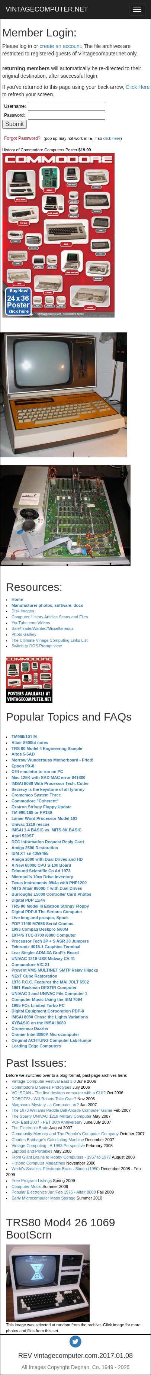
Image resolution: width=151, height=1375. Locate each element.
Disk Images (23, 611)
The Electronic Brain (30, 1128)
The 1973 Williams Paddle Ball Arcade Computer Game (62, 1110)
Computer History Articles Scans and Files (50, 617)
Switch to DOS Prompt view (37, 646)
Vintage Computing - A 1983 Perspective (48, 1145)
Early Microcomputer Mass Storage (44, 1198)
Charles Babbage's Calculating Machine (48, 1139)
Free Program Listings (32, 1180)
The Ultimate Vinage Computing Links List (50, 640)
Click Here (138, 87)
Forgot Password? (22, 138)
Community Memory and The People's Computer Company (65, 1133)
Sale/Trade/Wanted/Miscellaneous (43, 628)
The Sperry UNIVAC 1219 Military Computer (51, 1116)
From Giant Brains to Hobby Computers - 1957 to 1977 (61, 1157)
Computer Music (26, 1186)
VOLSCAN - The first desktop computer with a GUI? (59, 1093)
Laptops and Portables (32, 1151)
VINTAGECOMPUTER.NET (47, 9)
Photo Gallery (24, 634)
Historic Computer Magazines (38, 1163)
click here (111, 138)
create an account (60, 46)
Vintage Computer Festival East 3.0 (44, 1081)
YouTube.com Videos (31, 623)
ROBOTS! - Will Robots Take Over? (44, 1099)
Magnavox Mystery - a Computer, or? (45, 1104)
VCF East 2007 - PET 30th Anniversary (47, 1122)
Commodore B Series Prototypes (41, 1087)
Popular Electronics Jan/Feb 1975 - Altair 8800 (54, 1192)
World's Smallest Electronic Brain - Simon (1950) (56, 1168)
